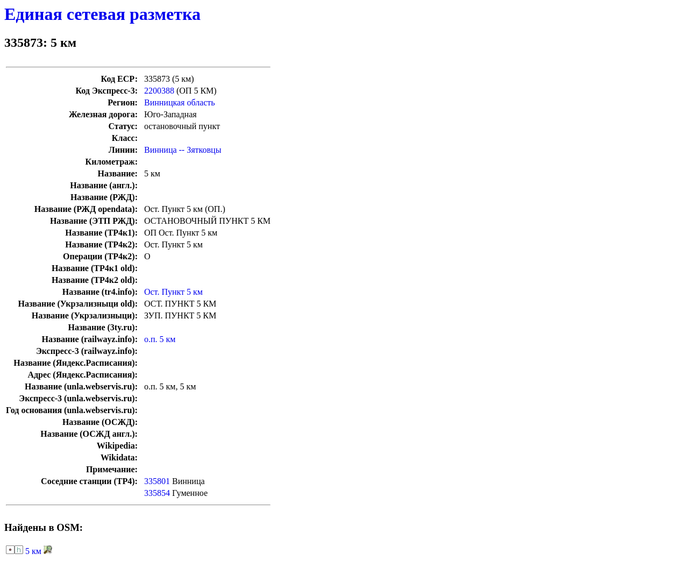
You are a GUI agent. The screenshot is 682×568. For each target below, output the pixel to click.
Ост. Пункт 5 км (173, 291)
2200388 (159, 90)
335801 (157, 481)
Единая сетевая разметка (102, 14)
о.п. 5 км (159, 339)
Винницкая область (179, 102)
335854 (157, 493)
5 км (33, 551)
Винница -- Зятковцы (182, 149)
